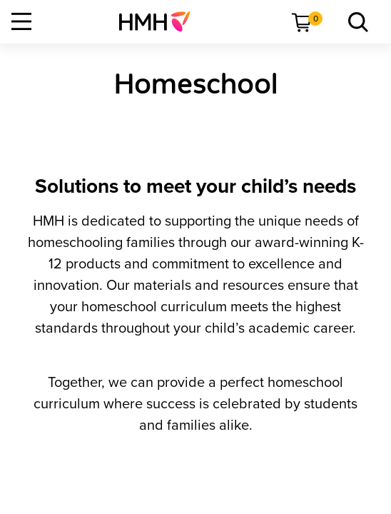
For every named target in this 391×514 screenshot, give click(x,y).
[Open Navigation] (21, 21)
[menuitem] (160, 21)
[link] (160, 21)
